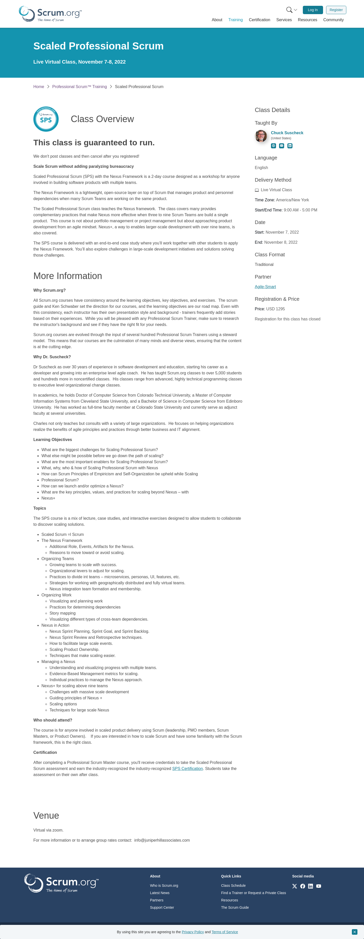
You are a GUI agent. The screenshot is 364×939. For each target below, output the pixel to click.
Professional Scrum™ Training (79, 87)
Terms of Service (225, 932)
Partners (157, 900)
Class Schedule (233, 885)
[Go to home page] (61, 883)
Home (38, 87)
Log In (313, 10)
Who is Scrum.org (164, 885)
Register (336, 10)
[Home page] (50, 13)
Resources (229, 900)
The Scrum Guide (235, 907)
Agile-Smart (265, 287)
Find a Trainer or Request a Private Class (253, 893)
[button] (217, 20)
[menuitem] (291, 10)
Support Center (162, 907)
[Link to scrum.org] (294, 886)
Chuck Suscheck (287, 133)
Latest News (160, 893)
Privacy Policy (193, 932)
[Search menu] (292, 10)
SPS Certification (187, 768)
